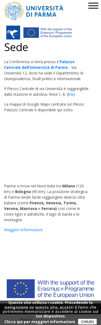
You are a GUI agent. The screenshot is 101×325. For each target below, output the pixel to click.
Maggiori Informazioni (23, 229)
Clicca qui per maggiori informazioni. (40, 321)
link (71, 94)
